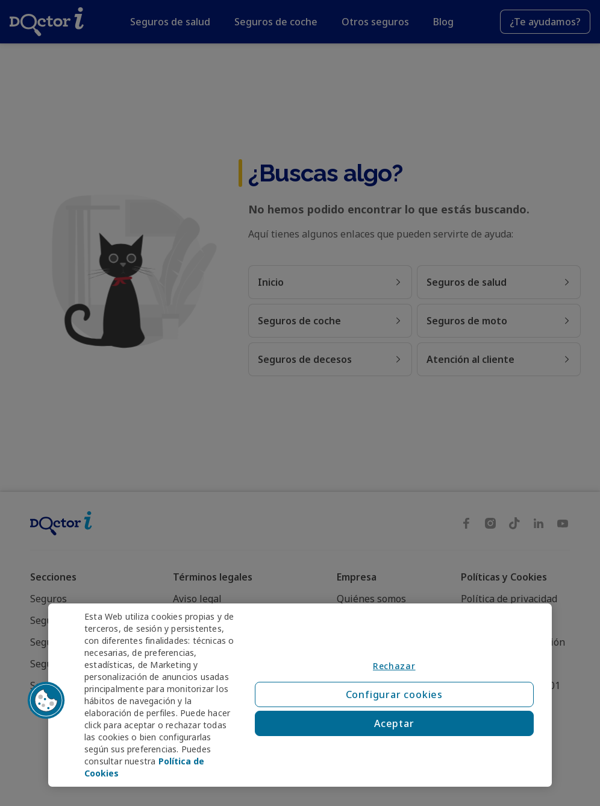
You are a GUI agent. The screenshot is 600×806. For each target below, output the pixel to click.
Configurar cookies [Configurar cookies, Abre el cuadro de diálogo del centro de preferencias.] (394, 694)
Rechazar (394, 666)
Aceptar (394, 723)
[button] (46, 700)
